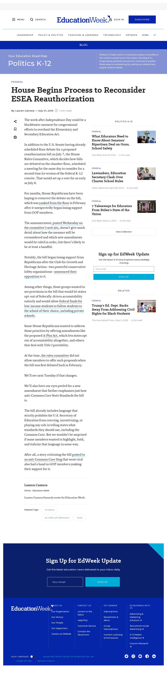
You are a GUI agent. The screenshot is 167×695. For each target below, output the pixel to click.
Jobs (145, 35)
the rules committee (55, 355)
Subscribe (142, 19)
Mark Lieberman (100, 188)
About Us (56, 605)
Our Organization (60, 611)
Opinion (131, 35)
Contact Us (84, 605)
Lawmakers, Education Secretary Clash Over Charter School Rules (109, 177)
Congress (50, 510)
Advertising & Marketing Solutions (136, 617)
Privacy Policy (46, 661)
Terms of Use (24, 661)
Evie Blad (96, 155)
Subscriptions (111, 611)
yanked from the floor (54, 203)
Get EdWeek (110, 605)
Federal (17, 82)
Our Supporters (59, 628)
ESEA (80, 518)
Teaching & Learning (83, 35)
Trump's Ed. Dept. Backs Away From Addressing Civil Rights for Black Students (113, 310)
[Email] (65, 582)
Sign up (102, 582)
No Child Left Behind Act (57, 518)
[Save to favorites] (15, 129)
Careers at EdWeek (61, 634)
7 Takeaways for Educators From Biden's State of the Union (112, 210)
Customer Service (87, 626)
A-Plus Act (50, 335)
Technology (112, 35)
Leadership (25, 35)
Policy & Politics (50, 35)
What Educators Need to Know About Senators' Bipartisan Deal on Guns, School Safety (110, 142)
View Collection (124, 232)
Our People (57, 623)
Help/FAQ (82, 620)
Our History (57, 617)
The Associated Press (103, 320)
